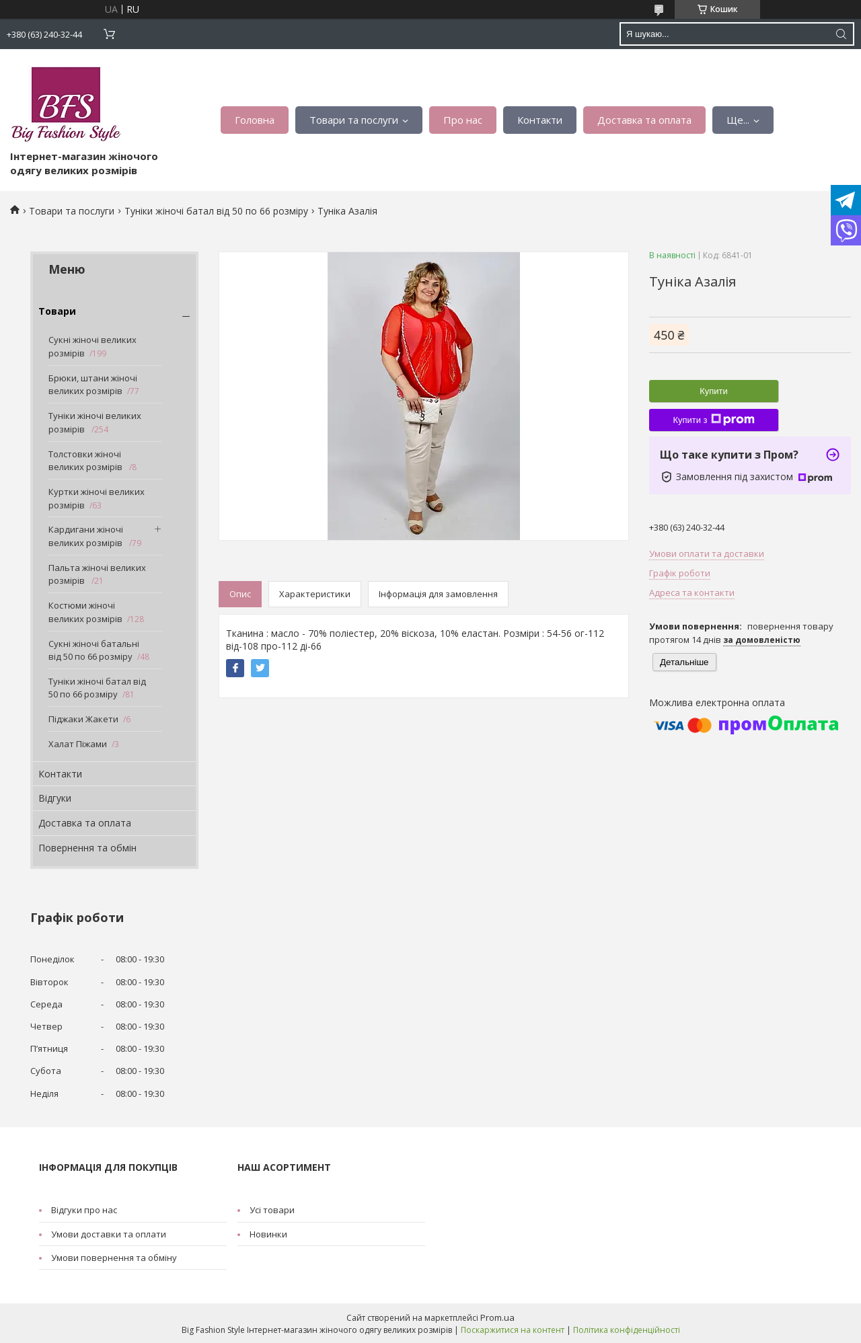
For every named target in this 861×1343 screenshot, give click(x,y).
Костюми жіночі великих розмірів (85, 612)
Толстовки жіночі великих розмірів (86, 460)
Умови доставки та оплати (108, 1234)
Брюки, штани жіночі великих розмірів (92, 384)
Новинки (268, 1234)
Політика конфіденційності (626, 1330)
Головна (254, 119)
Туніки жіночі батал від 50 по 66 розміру (216, 210)
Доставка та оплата (644, 119)
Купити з (713, 420)
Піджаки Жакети (83, 719)
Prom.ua (497, 1317)
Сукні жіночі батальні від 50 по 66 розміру (93, 650)
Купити (714, 391)
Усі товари (272, 1210)
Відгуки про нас (84, 1210)
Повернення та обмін (87, 847)
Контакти (539, 119)
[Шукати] (841, 34)
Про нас (462, 119)
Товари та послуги (353, 119)
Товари (57, 311)
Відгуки (54, 798)
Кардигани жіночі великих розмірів (86, 536)
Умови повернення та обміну (114, 1258)
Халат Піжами (77, 744)
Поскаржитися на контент (512, 1330)
